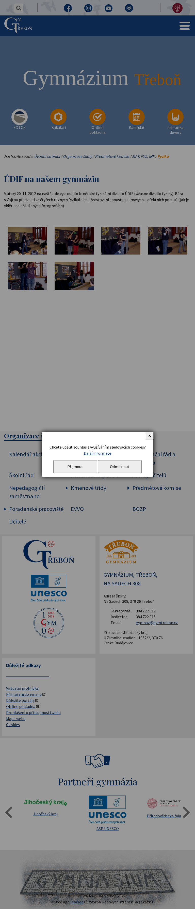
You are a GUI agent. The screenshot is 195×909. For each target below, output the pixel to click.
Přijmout (75, 466)
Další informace (97, 453)
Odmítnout (119, 466)
